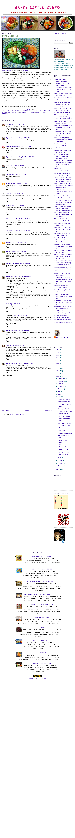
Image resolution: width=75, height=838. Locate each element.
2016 (58, 360)
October (60, 383)
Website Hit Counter (37, 678)
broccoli (25, 110)
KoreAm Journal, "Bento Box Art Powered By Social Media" (62, 146)
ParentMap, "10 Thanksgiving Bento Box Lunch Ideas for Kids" (62, 229)
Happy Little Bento (37, 7)
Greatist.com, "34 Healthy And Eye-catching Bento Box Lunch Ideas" (63, 308)
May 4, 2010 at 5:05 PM (26, 276)
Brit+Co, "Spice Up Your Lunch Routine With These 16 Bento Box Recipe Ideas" (63, 185)
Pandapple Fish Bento (64, 401)
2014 (58, 365)
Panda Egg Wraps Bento (42, 556)
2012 (58, 371)
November (61, 381)
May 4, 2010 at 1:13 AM (16, 193)
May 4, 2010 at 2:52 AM (23, 231)
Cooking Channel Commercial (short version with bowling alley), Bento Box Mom (63, 262)
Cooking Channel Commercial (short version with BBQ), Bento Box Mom (63, 256)
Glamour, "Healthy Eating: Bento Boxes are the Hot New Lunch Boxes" (63, 139)
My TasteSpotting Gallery (61, 317)
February (61, 463)
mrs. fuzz (8, 174)
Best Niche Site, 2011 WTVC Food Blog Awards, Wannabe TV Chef (63, 269)
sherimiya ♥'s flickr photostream (63, 313)
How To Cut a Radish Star (42, 604)
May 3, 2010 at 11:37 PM (19, 174)
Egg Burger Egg (42, 617)
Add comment (7, 375)
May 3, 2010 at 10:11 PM (26, 157)
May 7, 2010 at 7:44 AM (17, 345)
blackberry (16, 110)
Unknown (9, 242)
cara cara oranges (43, 110)
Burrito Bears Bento (10, 36)
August (60, 389)
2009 (58, 469)
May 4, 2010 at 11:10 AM (22, 263)
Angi (7, 193)
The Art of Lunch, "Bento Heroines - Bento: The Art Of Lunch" (63, 191)
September (61, 386)
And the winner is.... (63, 454)
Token (7, 165)
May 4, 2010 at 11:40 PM (17, 304)
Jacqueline (9, 183)
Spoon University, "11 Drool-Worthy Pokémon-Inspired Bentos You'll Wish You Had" (63, 179)
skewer (23, 112)
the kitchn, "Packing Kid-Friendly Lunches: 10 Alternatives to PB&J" (61, 156)
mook (7, 304)
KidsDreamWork (11, 219)
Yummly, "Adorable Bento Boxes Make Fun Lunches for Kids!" (63, 296)
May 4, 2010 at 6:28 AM (19, 242)
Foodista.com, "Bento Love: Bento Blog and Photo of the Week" (63, 246)
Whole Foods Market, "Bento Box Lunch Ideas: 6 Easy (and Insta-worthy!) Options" (63, 116)
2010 (58, 376)
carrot (4, 112)
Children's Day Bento (64, 449)
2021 (58, 350)
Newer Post (5, 410)
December (61, 378)
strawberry (31, 112)
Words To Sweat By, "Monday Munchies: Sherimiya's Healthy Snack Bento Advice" (63, 208)
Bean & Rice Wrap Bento (42, 569)
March (60, 460)
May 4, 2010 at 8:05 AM (19, 251)
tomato (39, 112)
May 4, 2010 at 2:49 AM (23, 219)
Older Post (48, 410)
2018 (58, 355)
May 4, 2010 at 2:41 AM (17, 205)
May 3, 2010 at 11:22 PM (17, 165)
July (59, 391)
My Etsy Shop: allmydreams (62, 319)
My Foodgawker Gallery (61, 315)
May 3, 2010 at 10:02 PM (23, 146)
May (59, 397)
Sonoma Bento (10, 263)
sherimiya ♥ (25, 70)
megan (8, 345)
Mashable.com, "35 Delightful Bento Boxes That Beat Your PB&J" (63, 302)
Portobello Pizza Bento (42, 640)
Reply (7, 133)
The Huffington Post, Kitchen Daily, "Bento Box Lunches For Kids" (62, 133)
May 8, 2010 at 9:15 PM (26, 363)
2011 (58, 373)
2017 (58, 358)
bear (9, 110)
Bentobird (9, 251)
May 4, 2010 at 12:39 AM (20, 183)
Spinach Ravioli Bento (64, 399)
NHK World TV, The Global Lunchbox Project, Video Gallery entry (62, 104)
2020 (58, 352)
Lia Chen (8, 124)
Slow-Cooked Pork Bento (65, 423)
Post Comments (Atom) (17, 414)
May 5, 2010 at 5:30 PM (26, 330)
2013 (58, 368)
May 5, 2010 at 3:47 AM (20, 315)
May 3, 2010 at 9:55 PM (26, 138)
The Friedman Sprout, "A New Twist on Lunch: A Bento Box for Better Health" (63, 202)
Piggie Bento (61, 430)
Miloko (8, 205)
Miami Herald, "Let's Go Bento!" (63, 112)
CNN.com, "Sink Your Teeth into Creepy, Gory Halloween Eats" (63, 127)
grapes (11, 112)
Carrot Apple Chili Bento (65, 409)
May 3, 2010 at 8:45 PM (18, 124)
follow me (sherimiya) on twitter (63, 322)
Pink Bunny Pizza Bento (65, 416)
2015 (58, 363)
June (59, 394)
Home (27, 410)
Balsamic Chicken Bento (65, 433)
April (59, 458)
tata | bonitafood (11, 146)
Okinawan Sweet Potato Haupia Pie (42, 581)
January (60, 466)
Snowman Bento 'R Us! (42, 663)
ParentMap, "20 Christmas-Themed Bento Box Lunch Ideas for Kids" (62, 240)
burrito (32, 110)
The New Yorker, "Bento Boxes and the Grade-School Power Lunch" (63, 89)
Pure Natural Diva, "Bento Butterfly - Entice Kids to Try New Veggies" (63, 214)
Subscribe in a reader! (61, 33)
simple (17, 112)
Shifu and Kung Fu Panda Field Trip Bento (42, 594)
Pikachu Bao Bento (42, 652)
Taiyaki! (42, 627)
